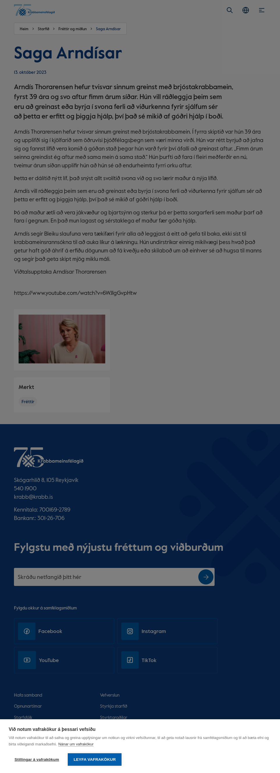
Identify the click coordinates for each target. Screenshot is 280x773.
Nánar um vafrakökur (75, 744)
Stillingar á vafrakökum (37, 759)
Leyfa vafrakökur (95, 759)
